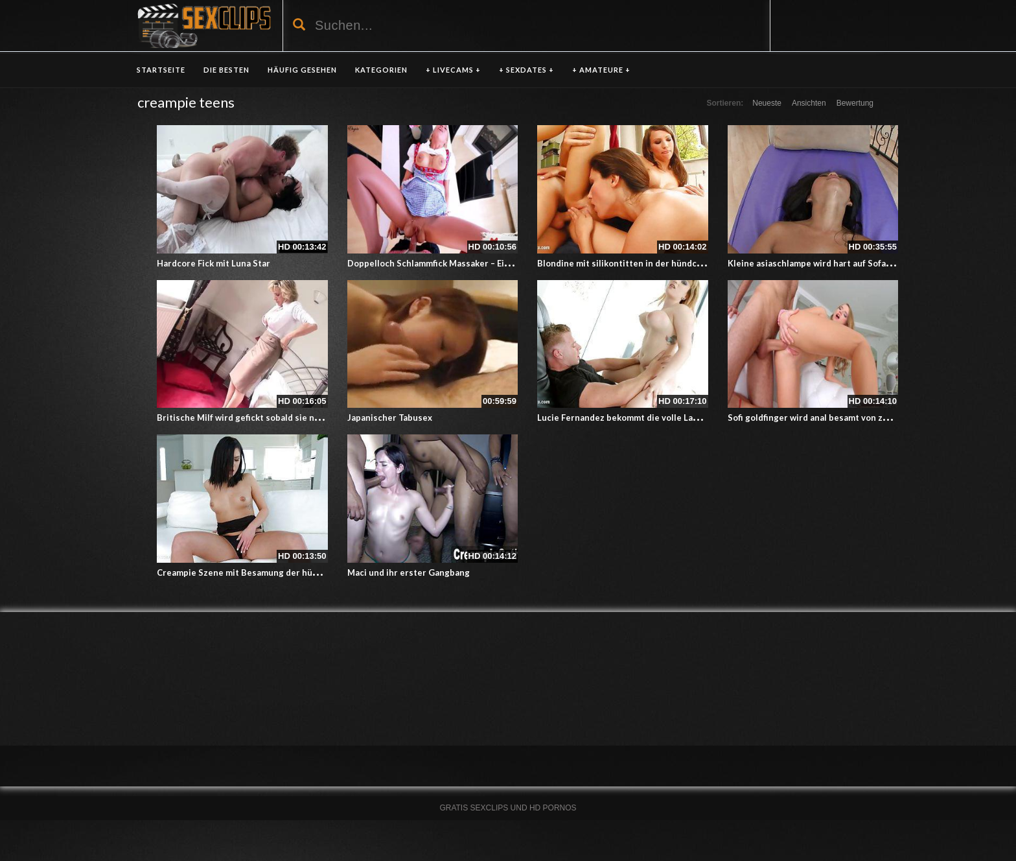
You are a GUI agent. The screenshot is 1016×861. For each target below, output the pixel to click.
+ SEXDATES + (526, 69)
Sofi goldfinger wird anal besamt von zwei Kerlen (827, 417)
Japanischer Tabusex (389, 417)
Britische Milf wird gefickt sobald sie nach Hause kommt (271, 417)
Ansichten (809, 103)
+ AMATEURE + (601, 69)
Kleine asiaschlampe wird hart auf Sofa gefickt (822, 263)
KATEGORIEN (381, 69)
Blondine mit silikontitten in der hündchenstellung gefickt (657, 263)
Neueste (766, 103)
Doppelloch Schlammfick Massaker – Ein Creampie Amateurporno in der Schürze (511, 263)
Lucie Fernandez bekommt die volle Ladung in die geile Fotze (661, 417)
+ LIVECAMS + (453, 69)
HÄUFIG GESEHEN (302, 69)
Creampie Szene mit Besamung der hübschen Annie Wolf (273, 572)
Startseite (161, 69)
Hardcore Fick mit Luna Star (213, 263)
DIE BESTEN (226, 69)
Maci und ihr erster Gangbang (408, 572)
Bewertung (855, 103)
